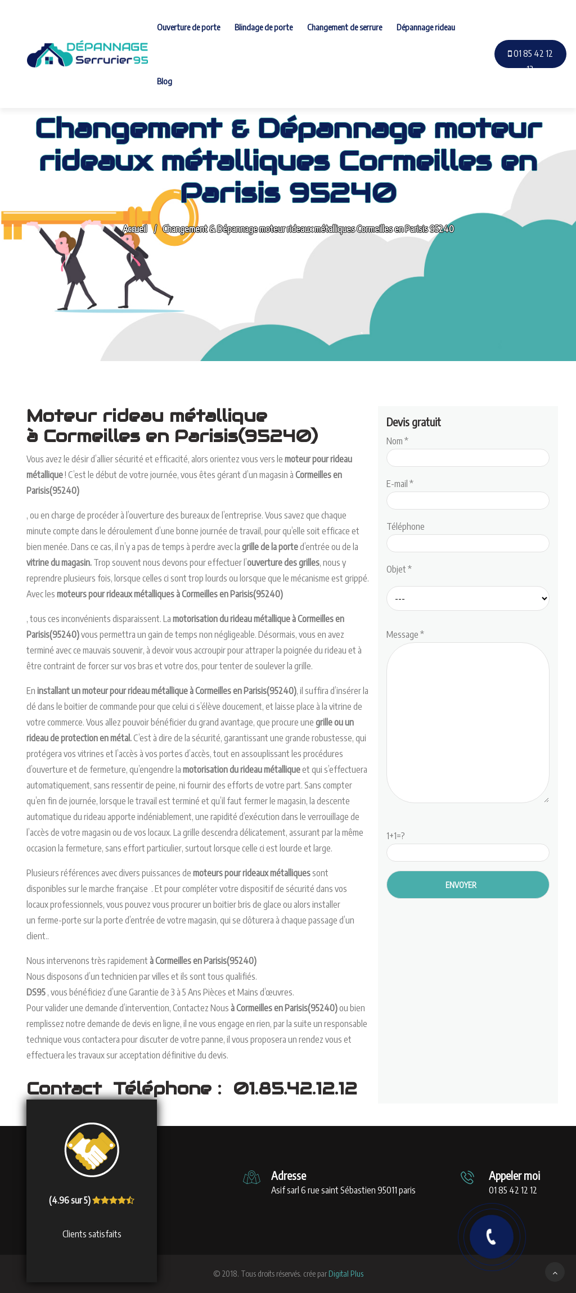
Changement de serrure (344, 27)
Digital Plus (345, 1273)
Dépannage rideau (426, 27)
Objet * (399, 569)
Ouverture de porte (188, 27)
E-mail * (468, 492)
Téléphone (468, 535)
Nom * (468, 449)
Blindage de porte (263, 27)
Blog (164, 81)
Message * (468, 717)
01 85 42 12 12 (530, 61)
